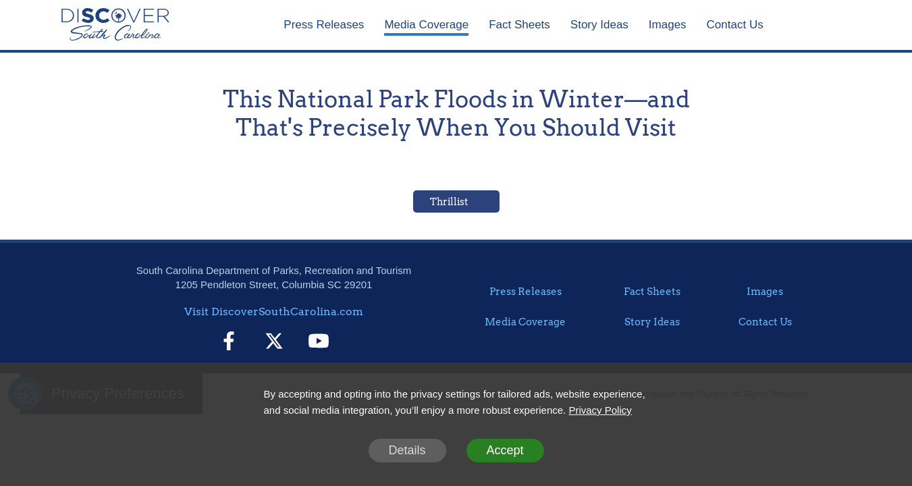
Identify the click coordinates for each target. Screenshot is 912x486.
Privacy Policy (599, 410)
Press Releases (324, 24)
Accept (504, 450)
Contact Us (735, 24)
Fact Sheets (519, 24)
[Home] (115, 25)
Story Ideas (599, 24)
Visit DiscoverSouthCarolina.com (273, 311)
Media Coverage (426, 24)
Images (668, 24)
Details (406, 450)
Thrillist (449, 201)
